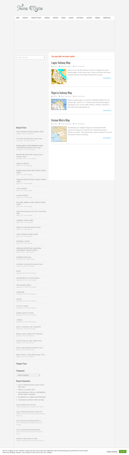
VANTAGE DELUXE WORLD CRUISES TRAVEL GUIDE (31, 180)
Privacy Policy (36, 18)
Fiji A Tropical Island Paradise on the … (30, 348)
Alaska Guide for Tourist (25, 313)
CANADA (19, 320)
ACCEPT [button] (122, 451)
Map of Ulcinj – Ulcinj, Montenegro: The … (31, 355)
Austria (89, 18)
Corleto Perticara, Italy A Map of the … (29, 341)
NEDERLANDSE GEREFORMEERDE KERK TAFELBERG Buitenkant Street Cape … (29, 146)
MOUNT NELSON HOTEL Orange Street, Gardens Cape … (29, 155)
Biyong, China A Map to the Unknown (29, 334)
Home (17, 18)
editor (55, 66)
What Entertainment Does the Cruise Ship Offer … (31, 212)
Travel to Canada (22, 306)
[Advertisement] (64, 36)
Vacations (68, 66)
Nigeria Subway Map (61, 93)
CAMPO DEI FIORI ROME (37, 397)
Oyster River (31, 389)
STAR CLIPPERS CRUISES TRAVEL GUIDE (30, 131)
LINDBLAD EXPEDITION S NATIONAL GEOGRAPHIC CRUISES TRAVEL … (28, 249)
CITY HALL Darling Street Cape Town (29, 138)
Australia (79, 18)
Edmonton (106, 18)
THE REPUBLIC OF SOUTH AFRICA (28, 278)
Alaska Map (20, 292)
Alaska (71, 18)
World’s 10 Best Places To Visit (26, 438)
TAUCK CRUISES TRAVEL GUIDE (27, 234)
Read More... (107, 78)
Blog (62, 66)
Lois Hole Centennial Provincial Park (29, 264)
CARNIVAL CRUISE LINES (24, 220)
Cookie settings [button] (112, 451)
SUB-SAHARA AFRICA (23, 285)
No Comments (80, 66)
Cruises (55, 18)
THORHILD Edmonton (23, 257)
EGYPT (18, 271)
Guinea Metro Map (60, 120)
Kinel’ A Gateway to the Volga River (28, 327)
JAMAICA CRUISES (22, 163)
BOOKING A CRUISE (23, 241)
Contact (25, 18)
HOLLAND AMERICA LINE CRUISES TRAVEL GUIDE (31, 203)
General (47, 18)
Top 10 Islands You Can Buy (26, 405)
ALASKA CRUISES (22, 195)
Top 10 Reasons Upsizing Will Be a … (29, 420)
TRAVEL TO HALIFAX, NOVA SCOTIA (28, 227)
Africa (63, 18)
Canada (97, 18)
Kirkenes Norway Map (36, 400)
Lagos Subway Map (60, 63)
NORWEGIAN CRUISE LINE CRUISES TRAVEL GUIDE (31, 171)
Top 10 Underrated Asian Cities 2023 (29, 412)
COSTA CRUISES (21, 188)
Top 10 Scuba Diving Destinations (28, 429)
